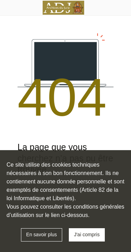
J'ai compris (87, 234)
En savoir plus (41, 234)
